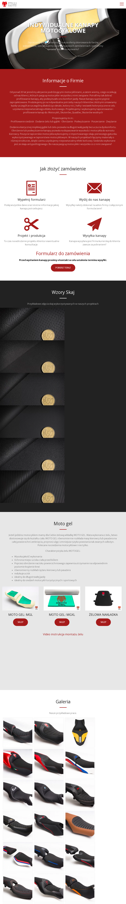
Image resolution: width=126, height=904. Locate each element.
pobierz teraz (63, 267)
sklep (20, 524)
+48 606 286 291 (41, 890)
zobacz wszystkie (63, 837)
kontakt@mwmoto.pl (85, 890)
